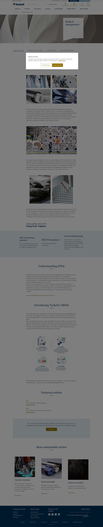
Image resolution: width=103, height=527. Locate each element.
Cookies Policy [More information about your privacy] (62, 60)
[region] (52, 61)
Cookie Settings (46, 65)
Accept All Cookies (57, 65)
